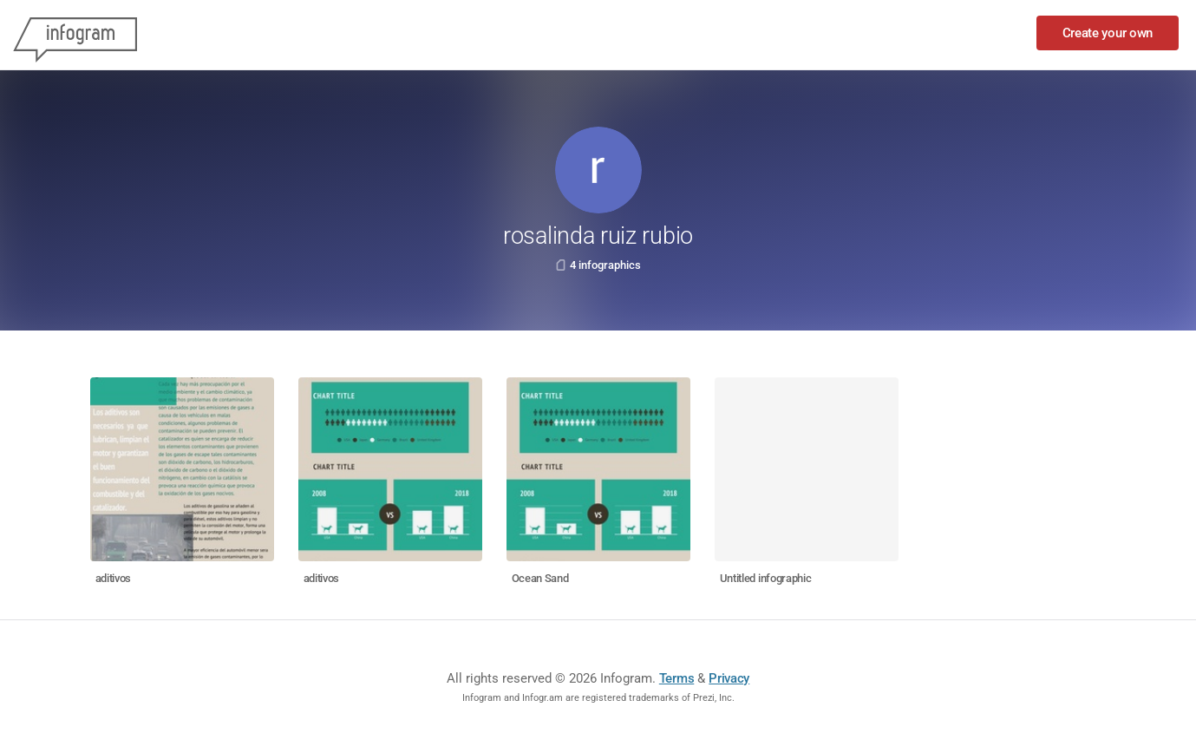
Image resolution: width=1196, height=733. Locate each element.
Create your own (1108, 33)
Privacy (729, 678)
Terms (677, 678)
